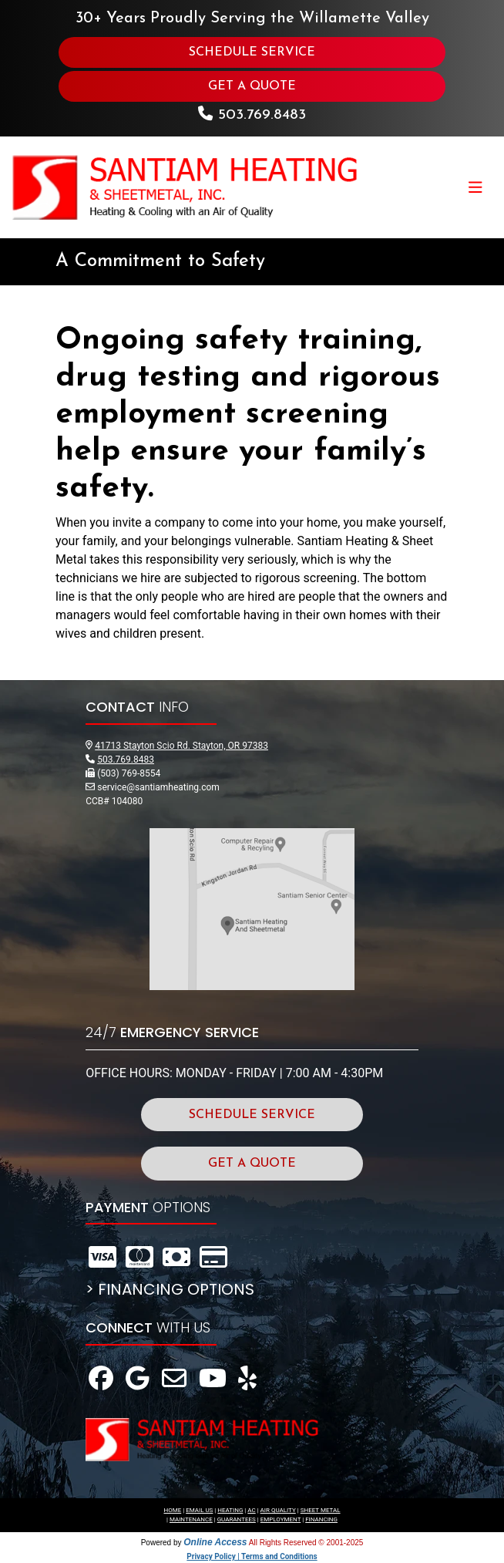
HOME (172, 1510)
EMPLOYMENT (280, 1519)
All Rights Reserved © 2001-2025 (306, 1542)
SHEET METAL (321, 1510)
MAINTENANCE (191, 1519)
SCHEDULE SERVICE (252, 52)
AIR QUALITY (278, 1510)
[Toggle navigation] (475, 188)
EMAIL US (199, 1510)
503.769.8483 (262, 115)
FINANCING (321, 1519)
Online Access (215, 1542)
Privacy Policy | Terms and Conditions (251, 1556)
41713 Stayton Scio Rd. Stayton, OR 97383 (181, 745)
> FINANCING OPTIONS (170, 1289)
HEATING (230, 1510)
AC (251, 1510)
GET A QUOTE (252, 86)
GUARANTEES (236, 1519)
